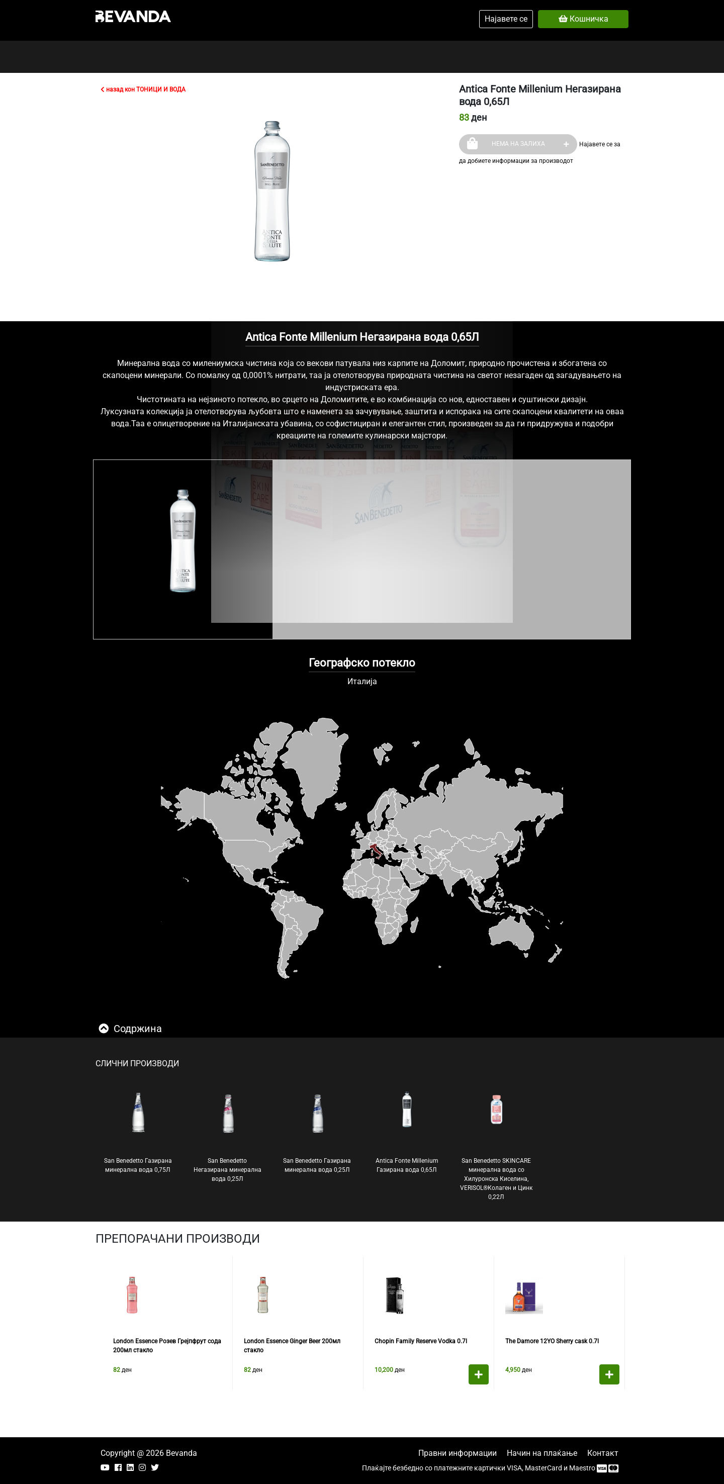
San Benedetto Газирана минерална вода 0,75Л (138, 1131)
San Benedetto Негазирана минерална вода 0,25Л (227, 1136)
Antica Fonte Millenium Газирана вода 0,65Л (407, 1131)
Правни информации (457, 1453)
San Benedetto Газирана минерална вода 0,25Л (317, 1131)
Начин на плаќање (542, 1453)
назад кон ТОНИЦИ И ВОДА (143, 89)
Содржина (130, 1029)
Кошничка (583, 19)
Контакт (602, 1453)
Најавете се (506, 19)
